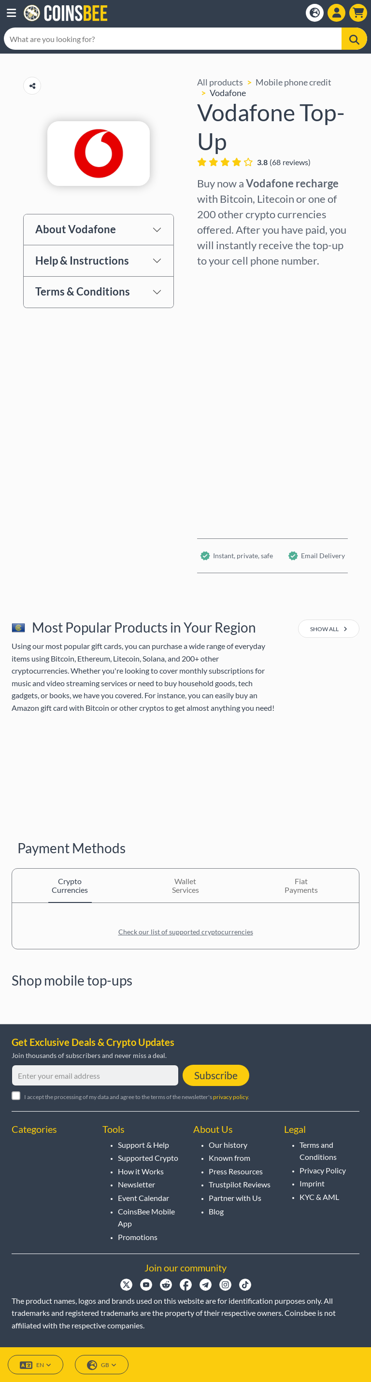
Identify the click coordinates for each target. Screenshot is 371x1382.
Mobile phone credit (293, 82)
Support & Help (143, 1144)
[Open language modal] (315, 13)
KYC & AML (319, 1196)
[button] (11, 13)
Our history (228, 1144)
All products (220, 82)
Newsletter (136, 1184)
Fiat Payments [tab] (301, 885)
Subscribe (216, 1075)
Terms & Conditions (82, 291)
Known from (229, 1157)
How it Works (141, 1171)
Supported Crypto (148, 1157)
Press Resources (236, 1171)
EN (35, 1365)
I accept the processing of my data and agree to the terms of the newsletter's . (136, 1096)
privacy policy (230, 1096)
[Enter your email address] (95, 1075)
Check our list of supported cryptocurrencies (185, 932)
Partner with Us (235, 1197)
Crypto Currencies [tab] (70, 885)
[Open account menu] (336, 13)
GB (101, 1365)
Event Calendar (143, 1197)
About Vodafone (75, 229)
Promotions (137, 1236)
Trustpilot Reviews (240, 1184)
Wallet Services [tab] (185, 885)
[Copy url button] (32, 86)
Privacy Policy (323, 1170)
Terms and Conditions (318, 1151)
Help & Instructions (82, 260)
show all (328, 629)
